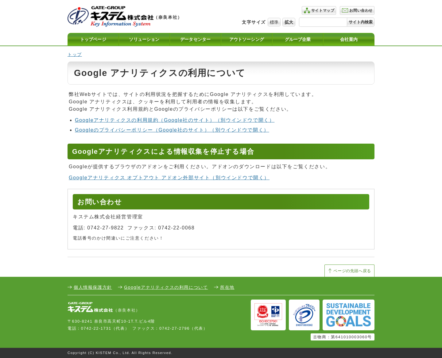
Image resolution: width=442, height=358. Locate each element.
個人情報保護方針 (93, 287)
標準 (274, 22)
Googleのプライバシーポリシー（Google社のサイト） (172, 130)
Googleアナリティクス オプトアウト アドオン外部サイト (169, 177)
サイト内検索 (361, 22)
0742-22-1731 (96, 328)
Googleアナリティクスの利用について (166, 287)
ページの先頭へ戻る (352, 270)
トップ (75, 54)
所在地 (227, 287)
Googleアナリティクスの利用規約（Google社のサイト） (174, 120)
